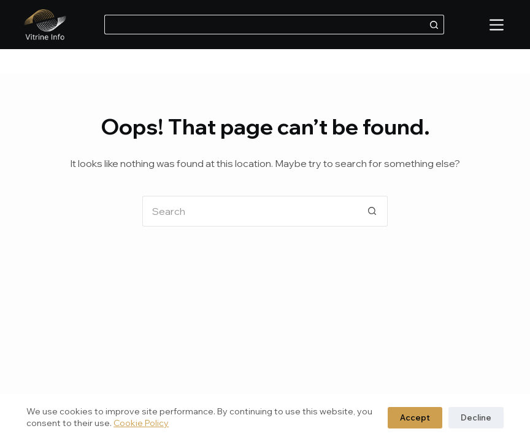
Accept (415, 417)
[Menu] (497, 25)
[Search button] (434, 24)
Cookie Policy (141, 422)
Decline (476, 417)
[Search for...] (264, 24)
